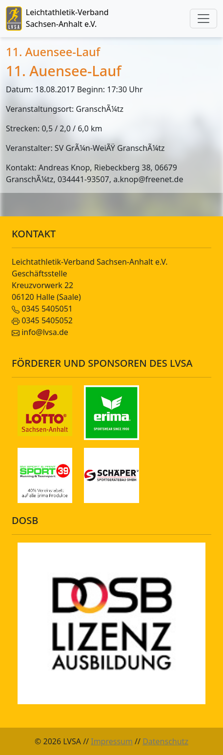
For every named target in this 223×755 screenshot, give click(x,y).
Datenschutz (165, 741)
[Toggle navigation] (203, 18)
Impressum (112, 741)
